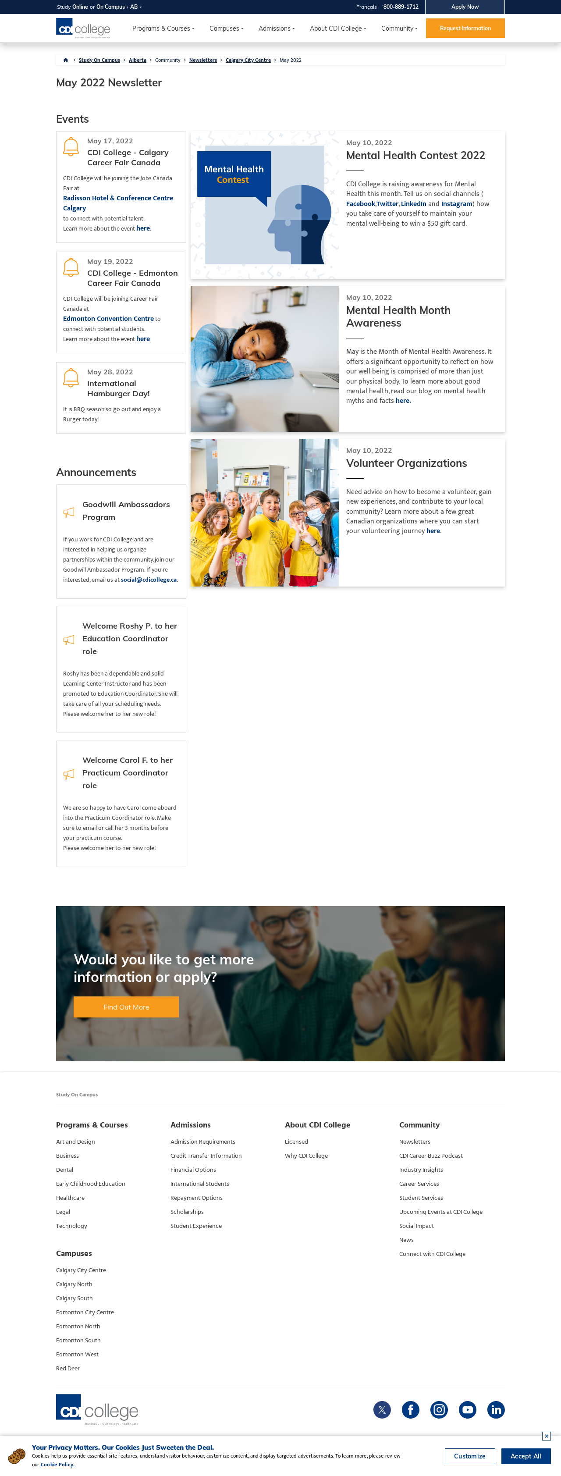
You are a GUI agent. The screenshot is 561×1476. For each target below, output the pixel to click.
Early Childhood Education (90, 1184)
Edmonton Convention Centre (108, 319)
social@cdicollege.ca (149, 580)
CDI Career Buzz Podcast (431, 1156)
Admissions (275, 28)
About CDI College (336, 28)
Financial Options (193, 1170)
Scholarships (187, 1212)
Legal (63, 1212)
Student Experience (196, 1226)
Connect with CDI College (432, 1254)
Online (80, 7)
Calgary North (74, 1284)
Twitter (387, 204)
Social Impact (416, 1226)
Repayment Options (196, 1198)
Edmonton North (78, 1326)
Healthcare (70, 1198)
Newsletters (203, 60)
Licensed (296, 1142)
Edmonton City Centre (85, 1312)
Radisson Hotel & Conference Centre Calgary (118, 203)
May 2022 (291, 60)
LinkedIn (413, 204)
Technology (71, 1226)
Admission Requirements (202, 1142)
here (143, 229)
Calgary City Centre (248, 60)
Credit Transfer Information (206, 1156)
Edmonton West (77, 1354)
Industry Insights (421, 1170)
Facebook (360, 204)
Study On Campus (99, 60)
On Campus (110, 7)
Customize (470, 1456)
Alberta (137, 60)
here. (403, 401)
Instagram (456, 204)
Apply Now (465, 7)
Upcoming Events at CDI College (441, 1212)
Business (67, 1156)
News (406, 1240)
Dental (64, 1170)
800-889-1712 (401, 7)
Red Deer (68, 1368)
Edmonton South (78, 1340)
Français (366, 7)
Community (397, 28)
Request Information (465, 28)
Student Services (421, 1198)
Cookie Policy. (58, 1464)
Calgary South (74, 1298)
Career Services (419, 1184)
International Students (199, 1184)
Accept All (526, 1456)
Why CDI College (306, 1156)
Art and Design (75, 1142)
